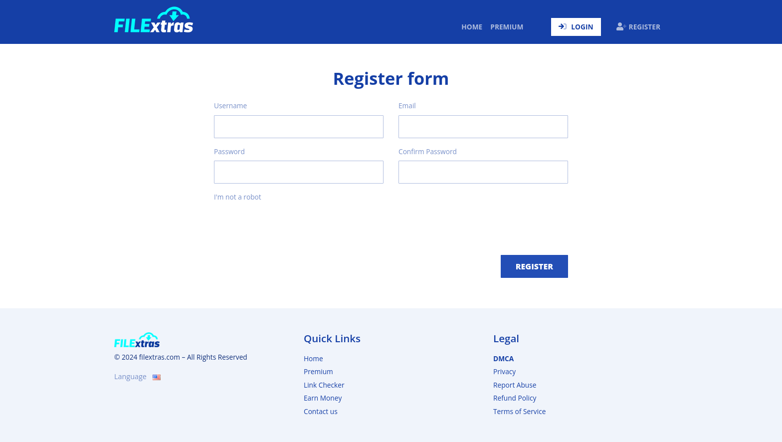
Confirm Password (427, 151)
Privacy (504, 371)
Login (576, 26)
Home (473, 26)
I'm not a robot (237, 197)
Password (229, 151)
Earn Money (323, 398)
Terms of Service (519, 411)
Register (638, 26)
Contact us (321, 411)
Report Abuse (515, 385)
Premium (506, 26)
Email (407, 105)
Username (230, 105)
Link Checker (324, 385)
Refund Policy (514, 398)
